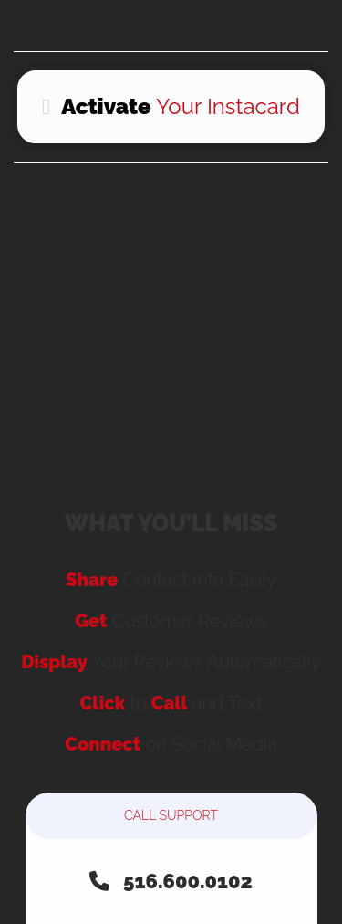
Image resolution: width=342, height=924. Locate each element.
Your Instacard (171, 106)
